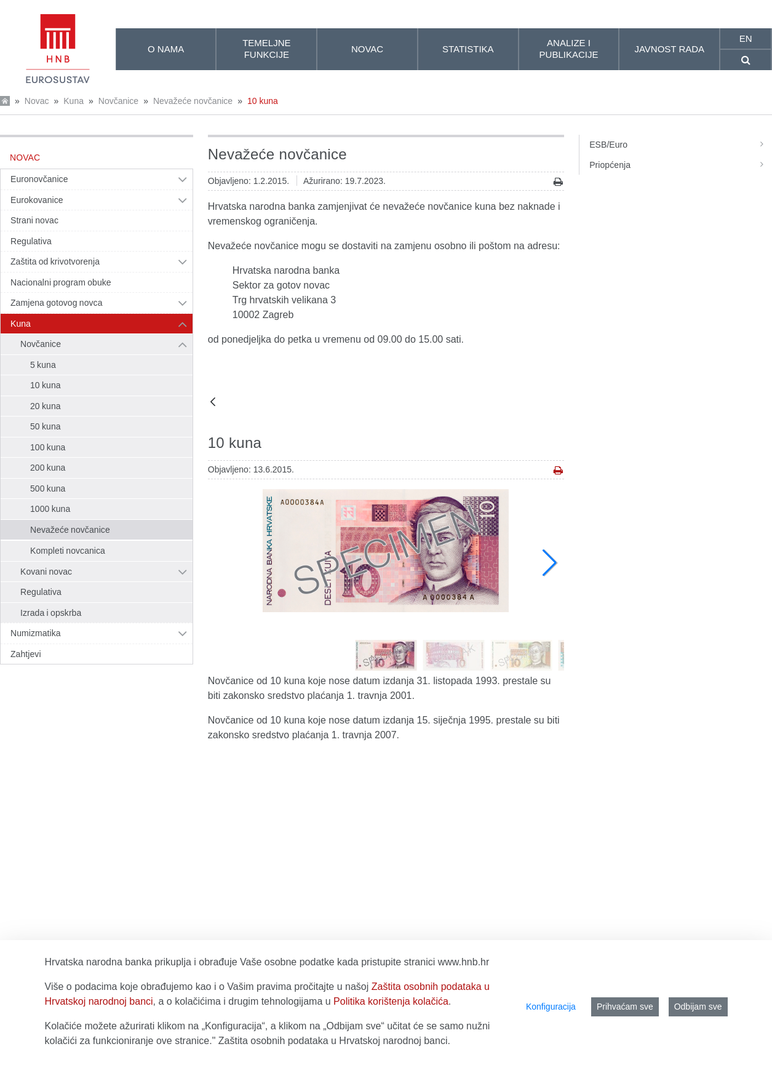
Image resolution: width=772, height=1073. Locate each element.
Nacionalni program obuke (60, 282)
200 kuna (47, 468)
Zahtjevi (25, 654)
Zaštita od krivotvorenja (55, 261)
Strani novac (34, 220)
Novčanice (118, 101)
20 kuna (45, 406)
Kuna (73, 101)
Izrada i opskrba (50, 613)
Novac (37, 101)
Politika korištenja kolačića (390, 1001)
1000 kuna (50, 509)
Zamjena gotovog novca (56, 303)
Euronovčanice (39, 179)
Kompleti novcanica (67, 551)
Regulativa (31, 241)
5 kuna (43, 365)
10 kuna (262, 101)
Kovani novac (46, 571)
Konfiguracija (551, 1006)
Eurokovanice (36, 200)
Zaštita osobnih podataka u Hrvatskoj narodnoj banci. (334, 1040)
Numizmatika (35, 633)
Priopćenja (680, 165)
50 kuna (45, 426)
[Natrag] (213, 403)
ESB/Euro (680, 145)
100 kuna (47, 447)
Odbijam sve (698, 1006)
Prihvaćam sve (625, 1006)
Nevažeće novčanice (193, 101)
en (745, 38)
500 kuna (47, 488)
